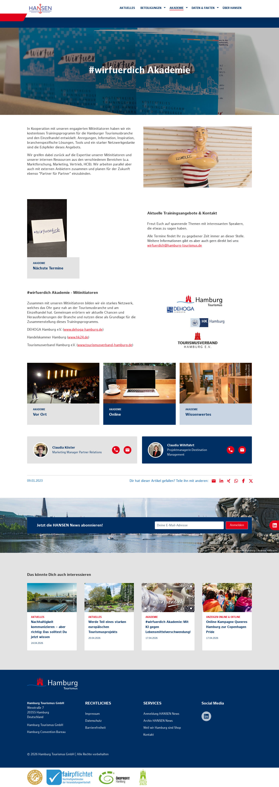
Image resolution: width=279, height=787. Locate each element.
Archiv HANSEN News (158, 720)
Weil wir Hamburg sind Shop (162, 727)
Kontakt (148, 734)
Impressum (92, 714)
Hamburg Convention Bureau (46, 732)
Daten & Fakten (203, 8)
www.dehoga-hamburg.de (83, 330)
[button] (165, 8)
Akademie (176, 8)
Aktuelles (127, 8)
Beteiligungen (150, 8)
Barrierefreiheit (95, 727)
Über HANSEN (232, 8)
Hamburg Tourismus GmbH (45, 725)
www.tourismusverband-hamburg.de (105, 345)
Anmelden (237, 525)
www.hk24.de (78, 337)
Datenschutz (93, 720)
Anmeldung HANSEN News (161, 714)
